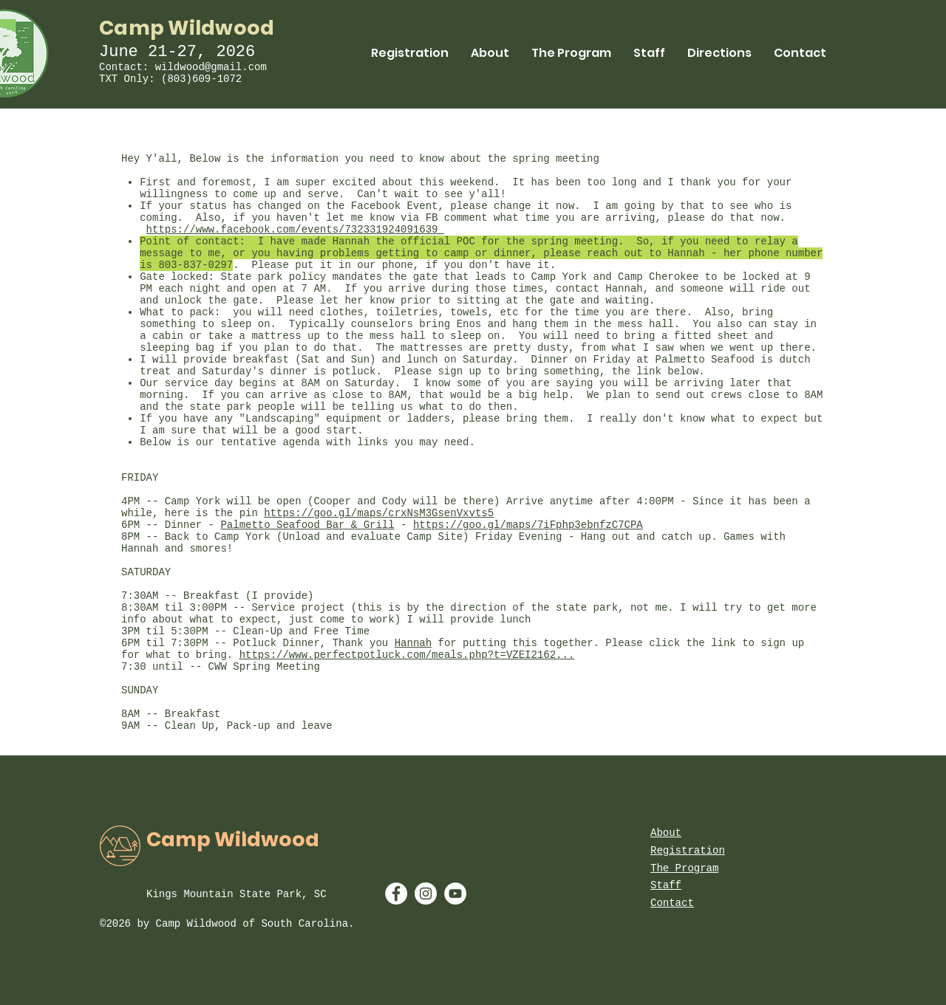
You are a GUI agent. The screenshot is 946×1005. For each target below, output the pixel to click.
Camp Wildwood (187, 27)
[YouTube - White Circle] (455, 893)
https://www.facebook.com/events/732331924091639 (295, 230)
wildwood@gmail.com (211, 67)
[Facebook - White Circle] (396, 893)
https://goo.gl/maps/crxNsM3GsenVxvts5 (379, 513)
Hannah (413, 643)
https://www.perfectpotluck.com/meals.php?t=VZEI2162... (407, 655)
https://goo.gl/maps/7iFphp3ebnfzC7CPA (528, 525)
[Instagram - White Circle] (426, 893)
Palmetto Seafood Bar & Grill (307, 525)
